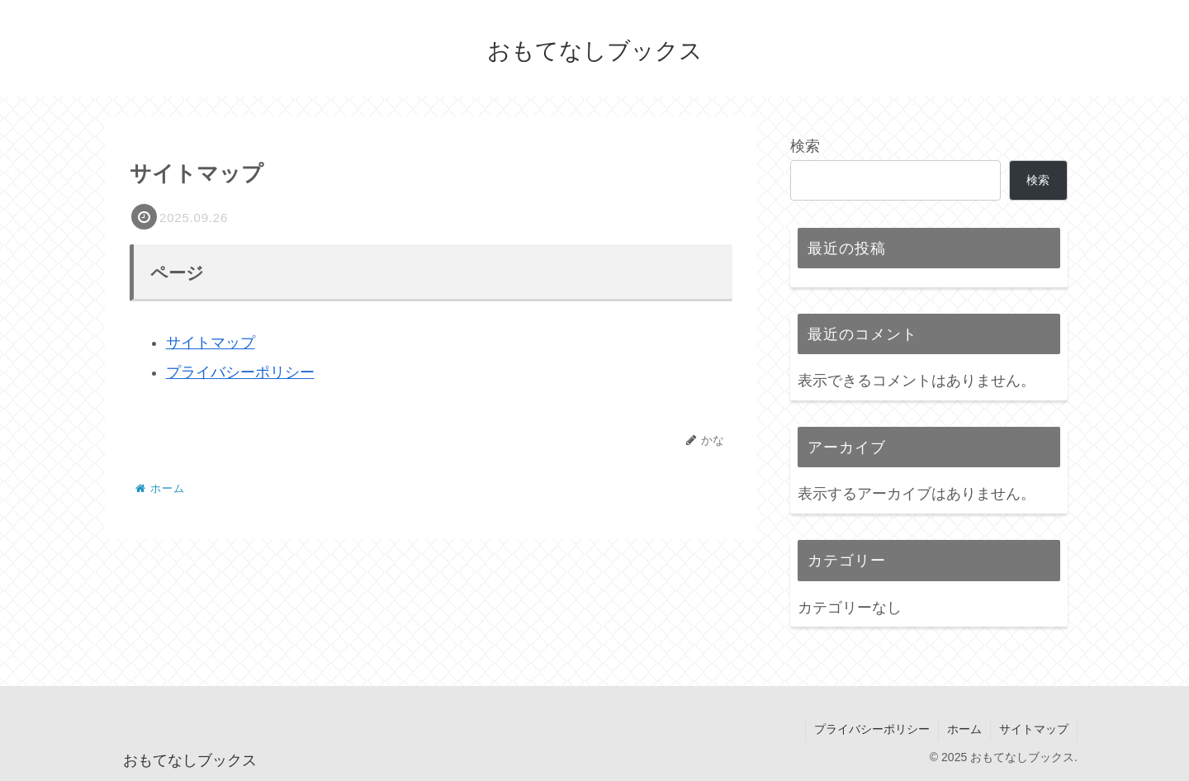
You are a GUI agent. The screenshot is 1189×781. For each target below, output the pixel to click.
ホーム (964, 729)
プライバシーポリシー (240, 372)
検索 (805, 146)
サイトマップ (210, 342)
